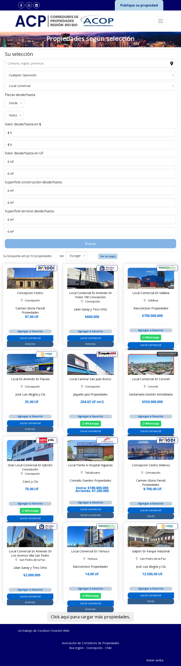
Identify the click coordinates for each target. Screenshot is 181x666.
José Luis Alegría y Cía (30, 394)
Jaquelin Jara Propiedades (90, 394)
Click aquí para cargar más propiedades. (90, 617)
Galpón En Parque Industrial (151, 551)
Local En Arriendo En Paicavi (30, 379)
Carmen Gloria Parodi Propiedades (30, 310)
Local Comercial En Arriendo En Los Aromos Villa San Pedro (30, 553)
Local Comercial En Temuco (90, 551)
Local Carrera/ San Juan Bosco (90, 379)
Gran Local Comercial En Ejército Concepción (30, 467)
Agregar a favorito (30, 331)
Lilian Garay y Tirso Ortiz (90, 309)
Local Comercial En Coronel (151, 379)
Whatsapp (150, 337)
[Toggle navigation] (160, 21)
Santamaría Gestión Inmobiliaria (151, 394)
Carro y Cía (30, 481)
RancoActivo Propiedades (150, 308)
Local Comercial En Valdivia (150, 293)
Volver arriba (154, 660)
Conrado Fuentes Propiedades (90, 480)
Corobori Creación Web (53, 631)
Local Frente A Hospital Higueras (90, 465)
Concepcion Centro (30, 293)
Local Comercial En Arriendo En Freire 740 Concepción (90, 295)
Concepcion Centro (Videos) (151, 465)
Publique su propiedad (139, 5)
